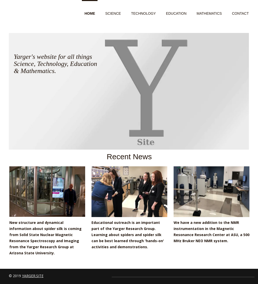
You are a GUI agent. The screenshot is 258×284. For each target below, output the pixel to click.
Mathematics (209, 13)
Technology (143, 13)
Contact (240, 13)
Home (89, 13)
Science (113, 13)
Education (176, 13)
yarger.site (32, 275)
